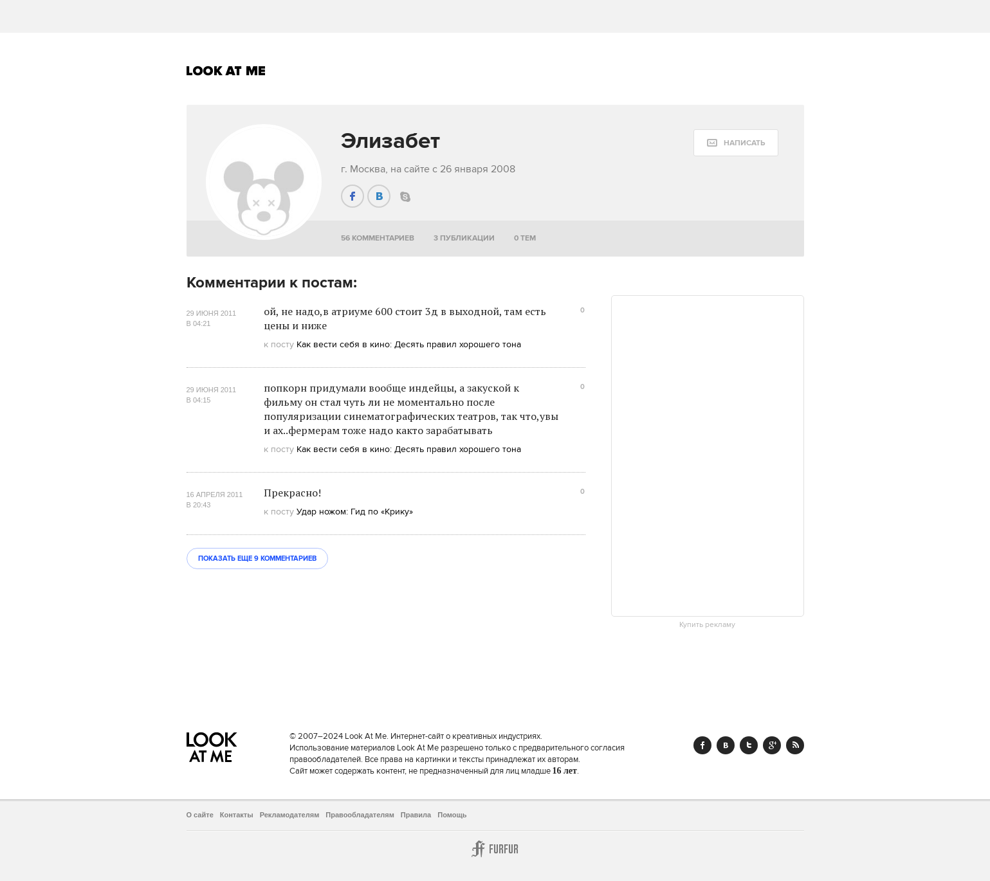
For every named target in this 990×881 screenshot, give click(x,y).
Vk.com (726, 745)
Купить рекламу (707, 625)
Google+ (772, 745)
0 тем (525, 238)
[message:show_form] (735, 142)
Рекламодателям (290, 815)
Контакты (236, 815)
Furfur (495, 848)
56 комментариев (377, 238)
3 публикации (464, 238)
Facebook (702, 745)
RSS (795, 745)
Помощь (451, 815)
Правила (416, 815)
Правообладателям (359, 815)
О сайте (200, 815)
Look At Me (226, 71)
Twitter (749, 745)
